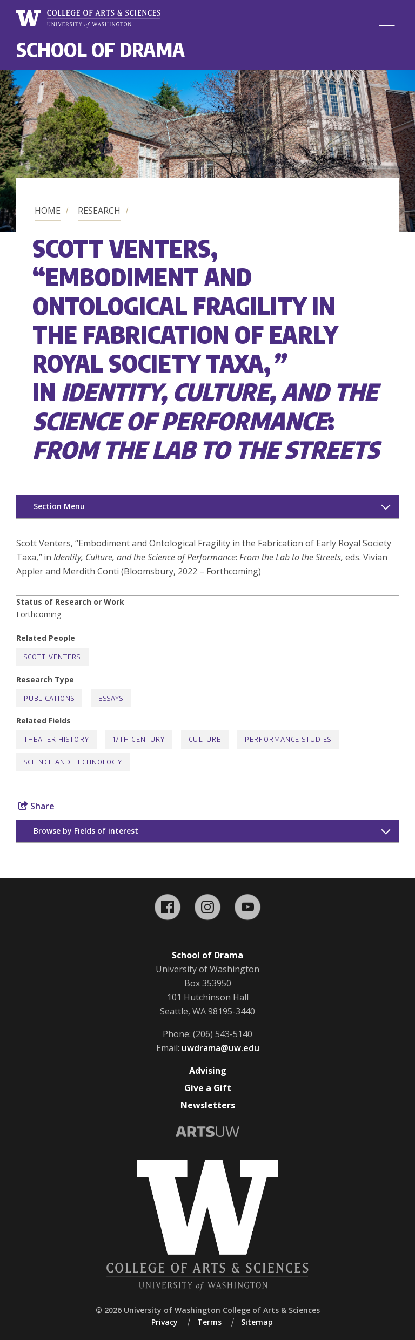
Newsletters (207, 1105)
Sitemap (257, 1322)
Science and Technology (73, 762)
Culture (205, 739)
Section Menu (59, 506)
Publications (49, 698)
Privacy (164, 1322)
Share (36, 806)
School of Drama (100, 49)
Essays (110, 698)
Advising (207, 1071)
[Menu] (387, 19)
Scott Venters (52, 657)
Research (99, 210)
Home (48, 210)
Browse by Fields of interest (86, 830)
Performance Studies (288, 739)
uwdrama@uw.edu (220, 1048)
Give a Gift (207, 1088)
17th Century (139, 739)
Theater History (56, 739)
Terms (209, 1322)
